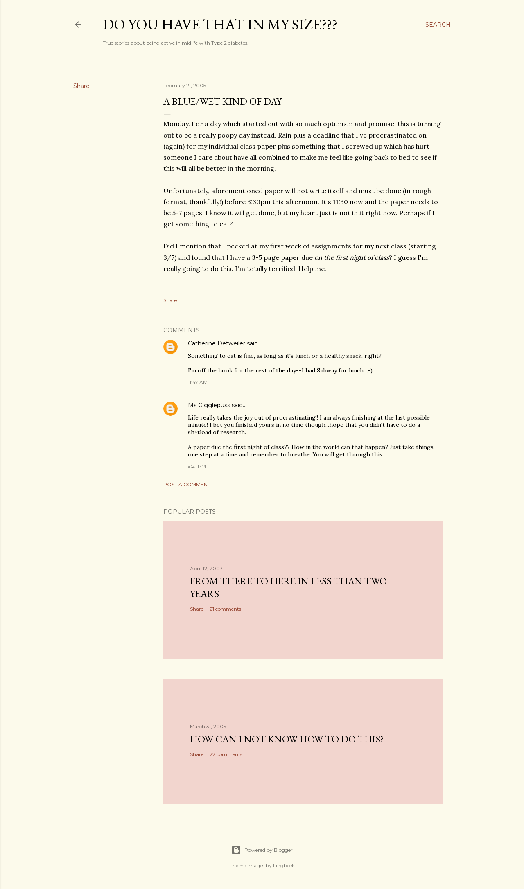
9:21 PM (197, 466)
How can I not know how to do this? (287, 739)
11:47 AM (198, 382)
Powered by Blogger (262, 850)
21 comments (225, 609)
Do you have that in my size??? (220, 24)
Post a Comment (186, 484)
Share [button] (81, 86)
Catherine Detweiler (216, 343)
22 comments (226, 754)
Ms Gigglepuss (209, 405)
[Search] (438, 24)
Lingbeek (284, 865)
